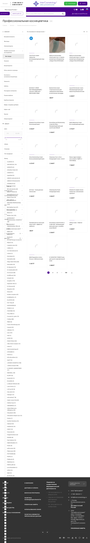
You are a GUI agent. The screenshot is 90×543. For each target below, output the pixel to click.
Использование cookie (33, 509)
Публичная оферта (31, 504)
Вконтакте (43, 532)
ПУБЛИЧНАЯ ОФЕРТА (78, 528)
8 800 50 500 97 (17, 4)
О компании (29, 483)
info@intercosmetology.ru (79, 497)
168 (66, 272)
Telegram (47, 532)
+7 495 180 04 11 (17, 2)
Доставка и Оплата (31, 488)
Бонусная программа (32, 492)
